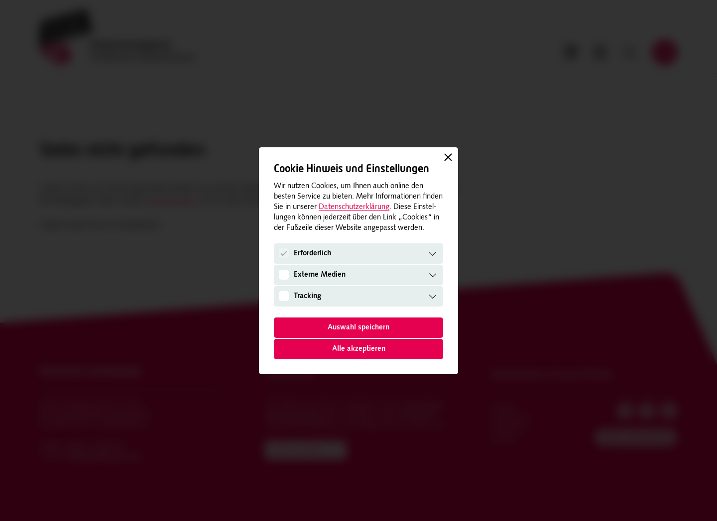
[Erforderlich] (284, 253)
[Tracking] (284, 296)
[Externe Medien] (284, 275)
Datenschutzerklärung (354, 207)
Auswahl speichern (358, 327)
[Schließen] (448, 157)
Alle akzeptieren (358, 349)
